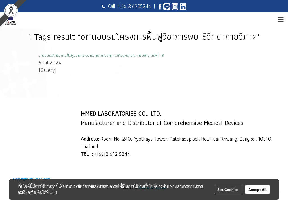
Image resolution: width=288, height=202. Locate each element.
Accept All (257, 189)
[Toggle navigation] (280, 20)
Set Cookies (227, 189)
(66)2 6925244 (135, 6)
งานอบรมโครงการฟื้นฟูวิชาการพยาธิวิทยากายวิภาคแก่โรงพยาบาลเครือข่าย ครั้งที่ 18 (101, 55)
